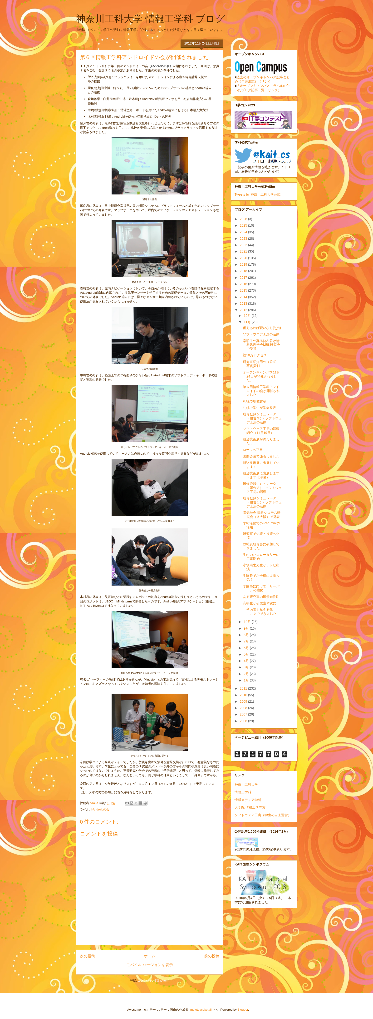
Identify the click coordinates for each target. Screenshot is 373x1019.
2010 (244, 695)
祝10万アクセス (255, 355)
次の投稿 (87, 956)
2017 (244, 277)
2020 (244, 258)
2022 (244, 245)
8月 (247, 635)
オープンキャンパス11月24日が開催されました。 (261, 376)
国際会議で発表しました (261, 456)
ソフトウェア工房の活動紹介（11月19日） (261, 431)
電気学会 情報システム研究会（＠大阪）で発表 (261, 515)
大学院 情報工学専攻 (250, 807)
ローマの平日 (253, 450)
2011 (244, 688)
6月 (247, 648)
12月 (247, 316)
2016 (244, 284)
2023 (244, 238)
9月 (247, 628)
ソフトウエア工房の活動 (261, 334)
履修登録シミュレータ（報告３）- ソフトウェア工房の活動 (262, 418)
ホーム (149, 956)
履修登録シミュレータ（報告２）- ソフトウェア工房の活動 (262, 488)
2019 (244, 264)
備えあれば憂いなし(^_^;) (262, 328)
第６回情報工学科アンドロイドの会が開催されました (261, 391)
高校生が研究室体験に (259, 603)
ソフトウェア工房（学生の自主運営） (263, 815)
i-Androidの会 (100, 809)
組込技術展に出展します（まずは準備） (261, 475)
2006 (244, 721)
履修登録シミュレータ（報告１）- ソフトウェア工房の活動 (262, 502)
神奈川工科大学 (246, 784)
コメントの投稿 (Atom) (154, 980)
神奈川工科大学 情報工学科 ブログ (150, 19)
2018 (244, 271)
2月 (247, 674)
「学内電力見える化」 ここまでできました (261, 612)
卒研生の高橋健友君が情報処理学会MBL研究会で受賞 (261, 345)
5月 (247, 654)
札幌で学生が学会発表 (259, 408)
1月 (247, 680)
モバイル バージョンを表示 (149, 965)
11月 (247, 322)
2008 (244, 708)
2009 (244, 701)
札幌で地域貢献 (254, 401)
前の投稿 (211, 956)
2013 (244, 303)
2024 (244, 232)
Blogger (242, 1009)
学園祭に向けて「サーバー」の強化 (261, 588)
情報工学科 (243, 792)
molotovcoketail (201, 1009)
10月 (247, 622)
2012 (244, 310)
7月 (247, 641)
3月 (247, 667)
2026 (244, 219)
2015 (244, 290)
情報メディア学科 (248, 800)
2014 (244, 297)
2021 (244, 251)
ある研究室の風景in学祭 (261, 597)
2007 (244, 714)
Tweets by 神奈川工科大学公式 (257, 194)
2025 (244, 225)
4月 (247, 661)
